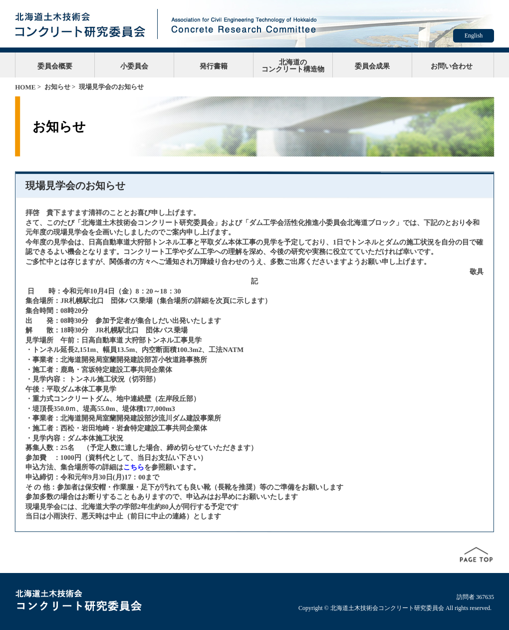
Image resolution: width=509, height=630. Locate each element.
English (474, 35)
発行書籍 (214, 66)
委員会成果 (372, 66)
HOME (25, 87)
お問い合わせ (452, 66)
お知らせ (57, 86)
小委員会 (134, 66)
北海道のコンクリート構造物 (292, 65)
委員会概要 (54, 66)
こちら (133, 467)
